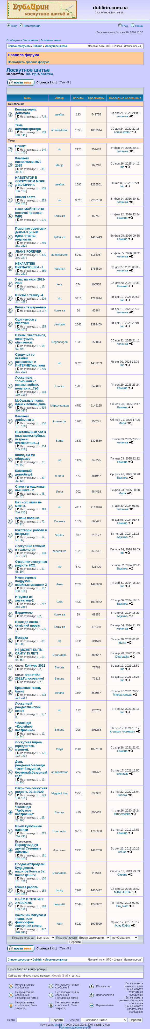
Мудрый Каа (59, 793)
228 (23, 301)
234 (43, 446)
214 (18, 836)
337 (23, 257)
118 (43, 392)
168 (43, 906)
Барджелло (24, 612)
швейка (60, 114)
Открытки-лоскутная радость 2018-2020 (31, 790)
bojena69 (59, 904)
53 (42, 657)
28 (21, 820)
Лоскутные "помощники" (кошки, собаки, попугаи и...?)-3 (27, 383)
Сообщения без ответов (22, 40)
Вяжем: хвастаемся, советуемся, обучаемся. (30, 338)
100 (43, 553)
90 (21, 644)
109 (43, 132)
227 (18, 301)
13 (17, 736)
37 (21, 171)
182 (18, 858)
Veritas (59, 535)
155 (43, 326)
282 (23, 273)
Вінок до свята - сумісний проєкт (28, 623)
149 (43, 795)
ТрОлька (59, 237)
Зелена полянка (27, 518)
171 (43, 753)
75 (21, 465)
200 (43, 369)
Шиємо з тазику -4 (29, 295)
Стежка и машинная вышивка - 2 (30, 488)
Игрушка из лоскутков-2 (24, 598)
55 (17, 540)
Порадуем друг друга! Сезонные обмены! (28, 848)
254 (18, 203)
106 (18, 191)
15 (21, 782)
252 (23, 245)
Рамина (122, 217)
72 (21, 524)
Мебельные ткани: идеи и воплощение (30, 402)
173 (23, 755)
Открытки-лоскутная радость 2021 (31, 563)
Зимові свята (25, 197)
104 (18, 697)
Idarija (59, 165)
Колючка (47, 73)
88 (42, 641)
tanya (59, 749)
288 (18, 606)
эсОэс (122, 851)
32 (21, 480)
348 (18, 932)
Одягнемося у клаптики (26, 321)
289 (23, 606)
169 (18, 909)
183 (23, 858)
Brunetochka (122, 813)
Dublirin (37, 46)
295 (23, 512)
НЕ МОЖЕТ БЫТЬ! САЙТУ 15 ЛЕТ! (29, 651)
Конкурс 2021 (35, 665)
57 (42, 568)
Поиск (137, 25)
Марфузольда (59, 405)
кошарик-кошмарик (122, 731)
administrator (59, 130)
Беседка (21, 638)
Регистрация (30, 25)
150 (18, 798)
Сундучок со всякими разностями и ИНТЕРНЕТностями (30, 360)
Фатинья (59, 268)
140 (43, 149)
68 (42, 346)
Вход (12, 25)
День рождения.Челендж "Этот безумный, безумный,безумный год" (31, 769)
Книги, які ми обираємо (25, 457)
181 (43, 855)
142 (23, 152)
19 (21, 289)
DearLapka (60, 654)
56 (21, 540)
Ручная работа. (27, 887)
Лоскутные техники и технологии (30, 547)
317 (23, 410)
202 (23, 371)
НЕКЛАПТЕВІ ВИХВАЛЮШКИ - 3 (29, 265)
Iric (28, 73)
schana (59, 692)
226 (43, 298)
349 (23, 932)
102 (23, 556)
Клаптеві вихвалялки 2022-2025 (28, 162)
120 (23, 394)
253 (43, 200)
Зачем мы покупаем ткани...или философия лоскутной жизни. (30, 920)
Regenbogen (59, 342)
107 (23, 191)
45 (42, 493)
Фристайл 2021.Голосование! (29, 676)
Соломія (59, 521)
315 (43, 407)
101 (18, 556)
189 (23, 591)
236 (23, 449)
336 (18, 257)
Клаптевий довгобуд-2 (23, 472)
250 (43, 242)
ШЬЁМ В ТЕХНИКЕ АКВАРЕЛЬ (29, 901)
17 (42, 286)
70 (21, 348)
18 (17, 289)
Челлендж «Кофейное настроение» (25, 726)
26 (42, 817)
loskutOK (122, 773)
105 (43, 188)
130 (43, 423)
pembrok (59, 324)
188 (18, 591)
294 (18, 512)
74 (17, 465)
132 (23, 426)
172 (18, 755)
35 (42, 169)
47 (21, 496)
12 (42, 733)
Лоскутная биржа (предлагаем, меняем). (28, 745)
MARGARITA (122, 892)
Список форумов (19, 46)
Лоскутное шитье (56, 46)
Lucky (59, 890)
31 (17, 480)
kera (59, 284)
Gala (59, 601)
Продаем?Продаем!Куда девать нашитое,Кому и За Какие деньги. (30, 869)
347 (43, 929)
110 (18, 135)
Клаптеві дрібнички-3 (24, 418)
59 (21, 571)
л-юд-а (59, 475)
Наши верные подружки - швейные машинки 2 (31, 581)
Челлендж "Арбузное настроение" (25, 810)
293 (43, 509)
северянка (59, 550)
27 (17, 820)
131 (18, 426)
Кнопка (59, 386)
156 (18, 329)
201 (18, 371)
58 (17, 571)
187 (43, 588)
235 (18, 449)
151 (23, 798)
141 (18, 152)
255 (23, 203)
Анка (59, 584)
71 (17, 524)
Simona (59, 667)
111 (23, 135)
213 (43, 833)
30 (42, 478)
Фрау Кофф (122, 925)
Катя (59, 923)
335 (43, 255)
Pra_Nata (122, 906)
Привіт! (21, 146)
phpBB (58, 1024)
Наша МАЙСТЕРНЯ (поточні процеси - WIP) (29, 212)
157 (23, 329)
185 (23, 893)
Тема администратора (28, 127)
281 (18, 273)
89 (17, 644)
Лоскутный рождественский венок (28, 707)
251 (18, 245)
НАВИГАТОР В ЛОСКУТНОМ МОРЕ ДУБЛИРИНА (30, 181)
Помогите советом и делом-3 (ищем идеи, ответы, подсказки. (30, 234)
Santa (59, 440)
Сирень (122, 874)
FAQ (123, 25)
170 (23, 909)
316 (18, 410)
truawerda (59, 421)
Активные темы (50, 40)
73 (42, 462)
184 (18, 893)
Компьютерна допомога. (26, 111)
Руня (35, 73)
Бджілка (122, 477)
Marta (122, 423)
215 (23, 836)
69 (17, 348)
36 (17, 171)
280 (43, 270)
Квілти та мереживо (30, 307)
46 (17, 496)
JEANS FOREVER (28, 251)
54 (42, 537)
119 (18, 394)
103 (43, 694)
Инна (59, 491)
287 (43, 604)
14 (21, 736)
